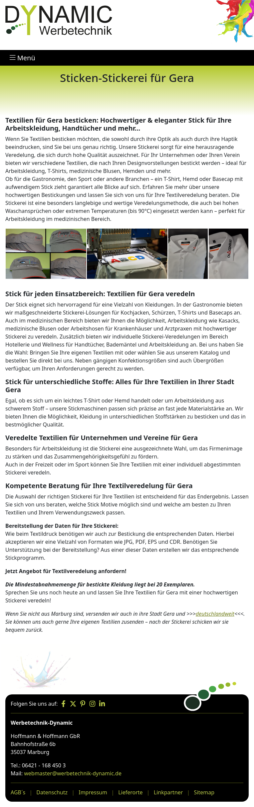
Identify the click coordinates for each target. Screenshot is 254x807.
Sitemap (204, 792)
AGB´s (18, 792)
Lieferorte (130, 792)
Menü (22, 57)
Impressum (93, 792)
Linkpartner (168, 792)
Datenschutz (52, 792)
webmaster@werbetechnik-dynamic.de (73, 773)
